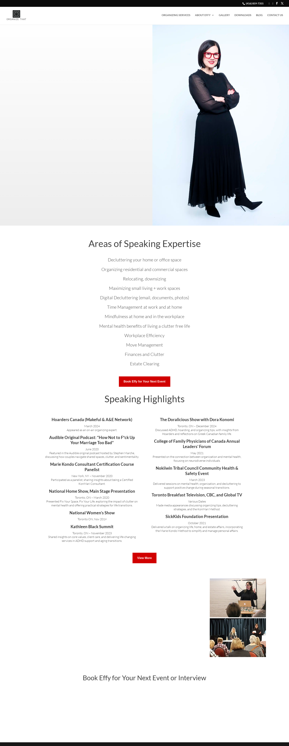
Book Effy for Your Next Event (145, 381)
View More (144, 558)
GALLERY (224, 15)
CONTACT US (275, 15)
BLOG (259, 15)
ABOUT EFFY (202, 15)
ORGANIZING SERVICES (176, 15)
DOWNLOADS (242, 15)
